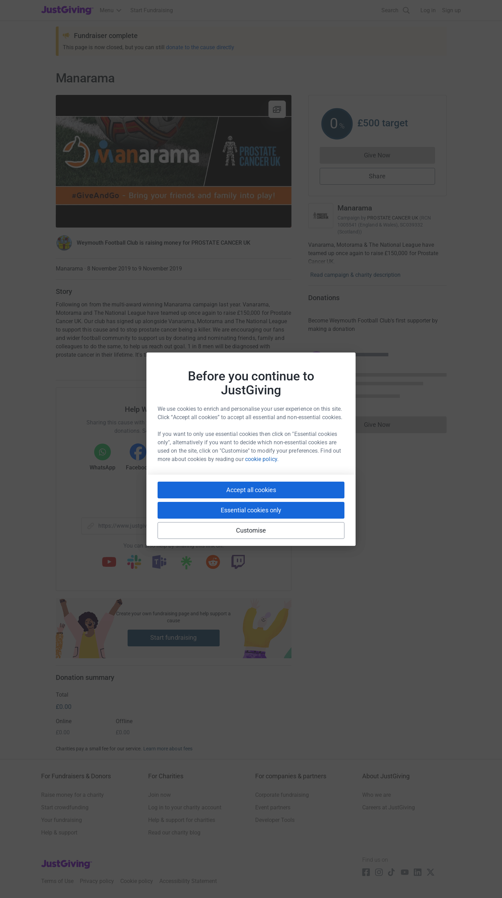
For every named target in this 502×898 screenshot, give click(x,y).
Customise (251, 530)
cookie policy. (262, 459)
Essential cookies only (251, 510)
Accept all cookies (251, 489)
